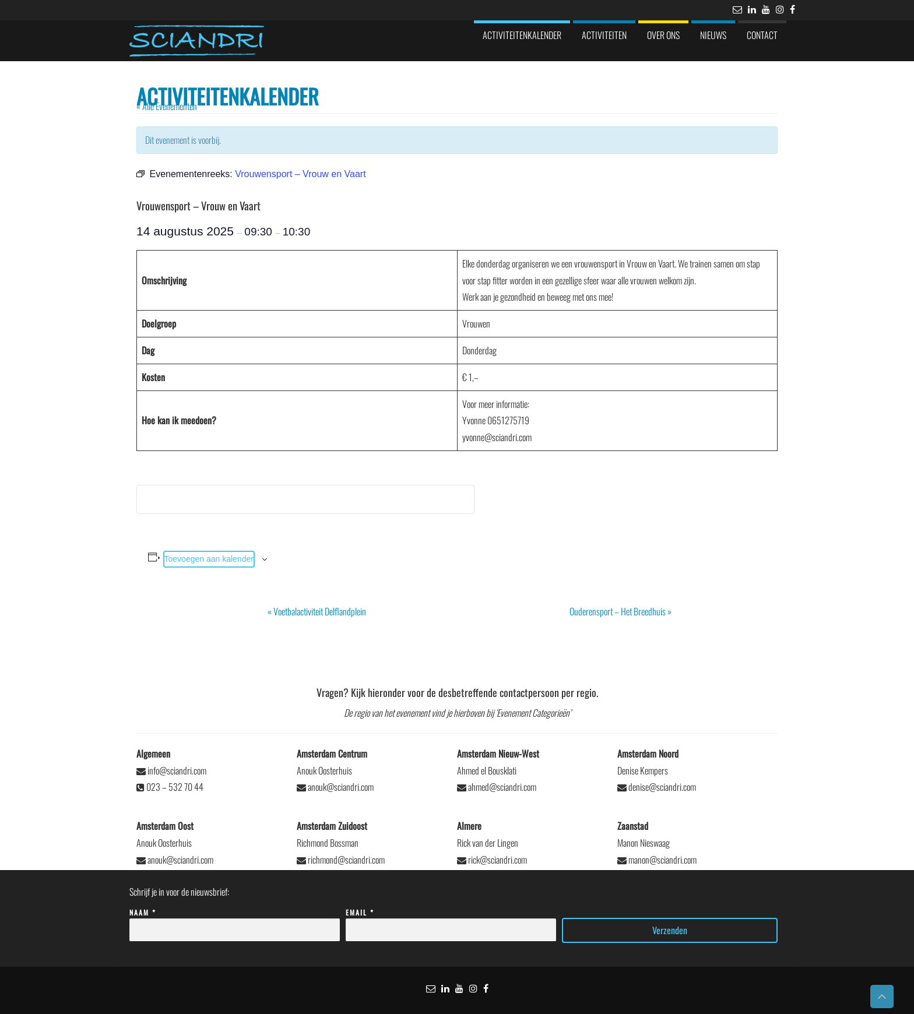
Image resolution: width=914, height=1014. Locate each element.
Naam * (234, 921)
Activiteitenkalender (522, 35)
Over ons (663, 35)
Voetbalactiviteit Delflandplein (317, 611)
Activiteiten (604, 35)
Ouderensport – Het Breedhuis (621, 611)
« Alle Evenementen (166, 106)
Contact (762, 35)
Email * (451, 921)
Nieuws (713, 35)
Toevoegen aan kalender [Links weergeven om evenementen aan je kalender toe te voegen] (209, 559)
